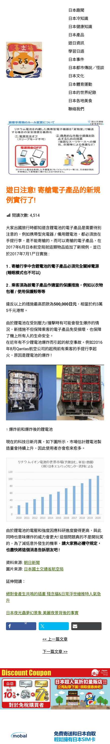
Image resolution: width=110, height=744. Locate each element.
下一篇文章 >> (55, 651)
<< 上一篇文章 (55, 639)
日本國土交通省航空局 (44, 569)
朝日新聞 (32, 562)
